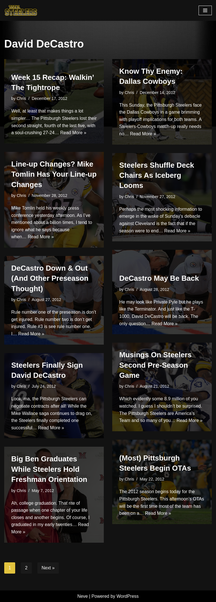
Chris (21, 98)
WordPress (127, 596)
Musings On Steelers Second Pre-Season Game (155, 365)
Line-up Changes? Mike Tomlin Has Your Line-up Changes (53, 174)
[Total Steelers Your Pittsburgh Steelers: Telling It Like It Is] (21, 10)
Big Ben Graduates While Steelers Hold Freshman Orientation (49, 469)
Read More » (73, 132)
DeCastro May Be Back (159, 278)
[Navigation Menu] (205, 10)
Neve (82, 596)
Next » (48, 567)
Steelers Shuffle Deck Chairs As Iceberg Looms (156, 175)
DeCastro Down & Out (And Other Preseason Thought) (50, 278)
